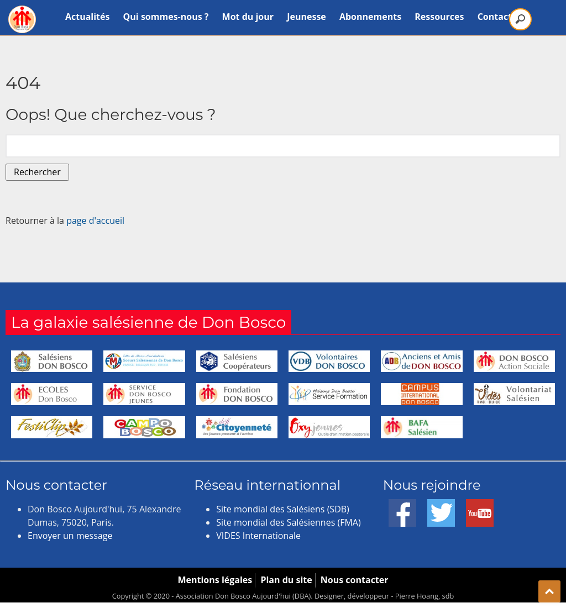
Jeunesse (306, 17)
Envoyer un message (70, 536)
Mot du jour (248, 17)
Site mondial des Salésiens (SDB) (282, 509)
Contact (495, 17)
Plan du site (286, 580)
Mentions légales (214, 580)
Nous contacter (355, 580)
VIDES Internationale (258, 536)
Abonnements (370, 17)
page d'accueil (95, 220)
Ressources (439, 17)
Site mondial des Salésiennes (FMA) (288, 522)
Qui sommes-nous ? (166, 17)
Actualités (87, 17)
